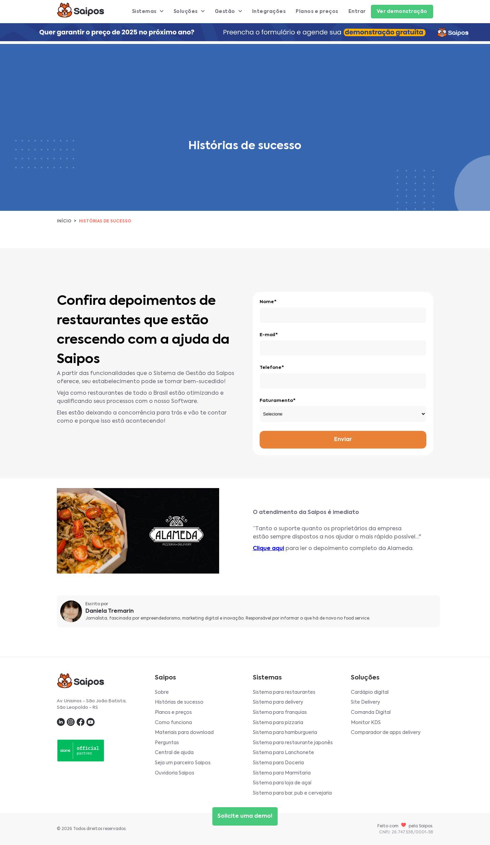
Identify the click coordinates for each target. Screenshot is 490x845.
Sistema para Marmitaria (282, 773)
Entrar (357, 11)
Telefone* (272, 367)
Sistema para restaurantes (284, 692)
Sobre (162, 692)
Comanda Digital (371, 712)
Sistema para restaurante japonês (293, 742)
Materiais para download (184, 732)
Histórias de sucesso (179, 702)
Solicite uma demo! (245, 816)
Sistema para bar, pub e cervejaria (292, 793)
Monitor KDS (366, 722)
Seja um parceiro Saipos (183, 763)
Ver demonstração (402, 11)
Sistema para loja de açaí (282, 783)
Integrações (269, 11)
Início (64, 221)
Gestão (228, 11)
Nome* (268, 302)
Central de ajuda (174, 752)
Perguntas (167, 742)
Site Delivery (365, 702)
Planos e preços (317, 11)
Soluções (189, 11)
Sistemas (147, 11)
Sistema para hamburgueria (285, 732)
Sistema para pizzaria (278, 722)
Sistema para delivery (278, 702)
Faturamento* (277, 400)
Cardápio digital (370, 692)
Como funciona (173, 722)
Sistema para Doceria (278, 763)
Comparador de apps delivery (386, 732)
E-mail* (269, 335)
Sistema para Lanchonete (283, 752)
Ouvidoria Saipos (174, 773)
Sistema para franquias (280, 712)
